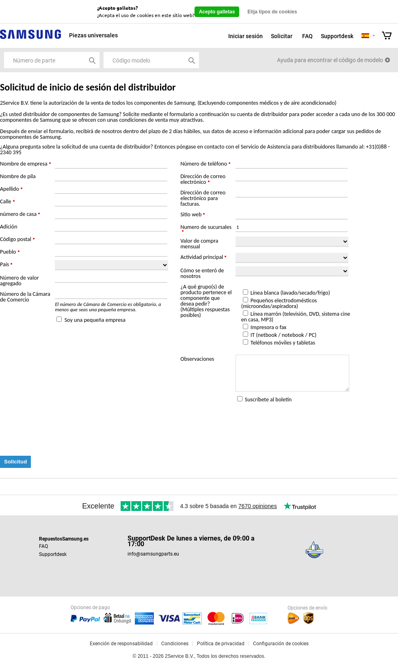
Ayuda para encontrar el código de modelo (330, 60)
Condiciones (174, 643)
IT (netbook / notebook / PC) (283, 335)
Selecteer (373, 36)
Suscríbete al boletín (268, 399)
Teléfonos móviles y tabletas (283, 342)
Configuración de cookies (281, 643)
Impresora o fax (268, 327)
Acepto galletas (217, 12)
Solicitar (281, 36)
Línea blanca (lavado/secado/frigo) (290, 292)
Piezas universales (93, 35)
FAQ (307, 36)
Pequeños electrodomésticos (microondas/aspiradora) (279, 303)
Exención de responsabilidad (121, 643)
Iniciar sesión (245, 36)
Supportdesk (337, 36)
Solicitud (15, 462)
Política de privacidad (220, 643)
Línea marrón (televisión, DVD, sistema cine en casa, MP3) (295, 316)
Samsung (30, 39)
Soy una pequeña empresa (95, 320)
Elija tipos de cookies (272, 12)
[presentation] (61, 430)
